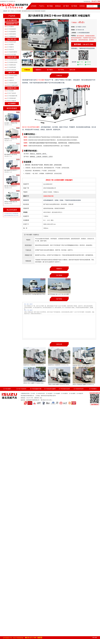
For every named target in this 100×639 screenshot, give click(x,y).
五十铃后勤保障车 (11, 31)
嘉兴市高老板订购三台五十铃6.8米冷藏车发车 (14, 215)
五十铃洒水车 (10, 77)
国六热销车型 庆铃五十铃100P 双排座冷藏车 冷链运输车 (33, 11)
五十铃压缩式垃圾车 (12, 59)
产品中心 (41, 6)
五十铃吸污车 (10, 80)
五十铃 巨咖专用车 (12, 20)
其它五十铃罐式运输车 (12, 85)
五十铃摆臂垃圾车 (11, 64)
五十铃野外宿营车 (11, 34)
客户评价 (61, 70)
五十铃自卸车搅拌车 (12, 52)
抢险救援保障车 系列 (12, 23)
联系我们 (82, 6)
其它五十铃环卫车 (11, 69)
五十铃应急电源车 (11, 29)
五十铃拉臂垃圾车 (11, 67)
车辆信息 (27, 70)
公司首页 (33, 6)
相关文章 (72, 70)
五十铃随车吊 (10, 47)
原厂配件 (66, 6)
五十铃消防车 (10, 26)
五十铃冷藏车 (18, 11)
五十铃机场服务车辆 (12, 95)
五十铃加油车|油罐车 (12, 75)
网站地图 (94, 637)
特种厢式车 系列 (11, 88)
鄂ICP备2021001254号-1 (46, 400)
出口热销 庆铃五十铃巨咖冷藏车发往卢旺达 (14, 213)
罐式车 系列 (12, 72)
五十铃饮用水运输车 (12, 82)
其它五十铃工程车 (11, 54)
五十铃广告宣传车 (11, 93)
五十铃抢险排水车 (11, 36)
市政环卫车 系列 (11, 57)
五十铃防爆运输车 (11, 98)
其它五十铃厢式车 (11, 100)
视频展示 (38, 70)
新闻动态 (58, 6)
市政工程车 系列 (11, 39)
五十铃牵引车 (10, 49)
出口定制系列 (12, 103)
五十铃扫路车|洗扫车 (12, 62)
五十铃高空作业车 (11, 42)
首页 (9, 11)
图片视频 (50, 6)
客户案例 (74, 6)
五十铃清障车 (10, 44)
